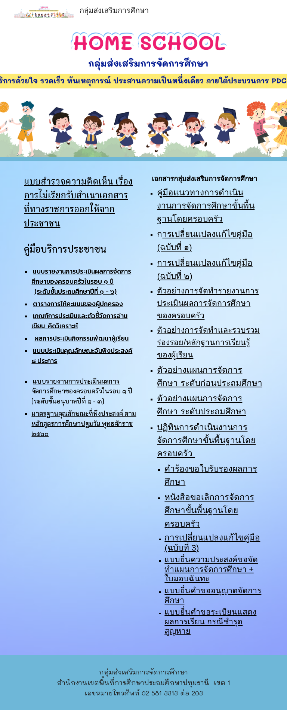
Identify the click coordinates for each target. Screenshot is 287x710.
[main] (80, 203)
